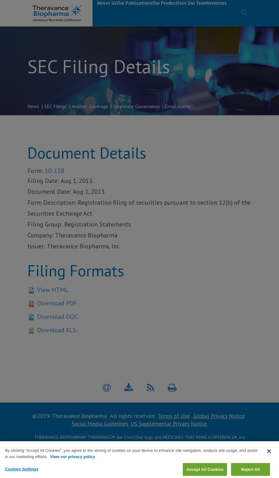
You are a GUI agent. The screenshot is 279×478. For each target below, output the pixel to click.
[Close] (269, 460)
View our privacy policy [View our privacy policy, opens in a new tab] (72, 465)
